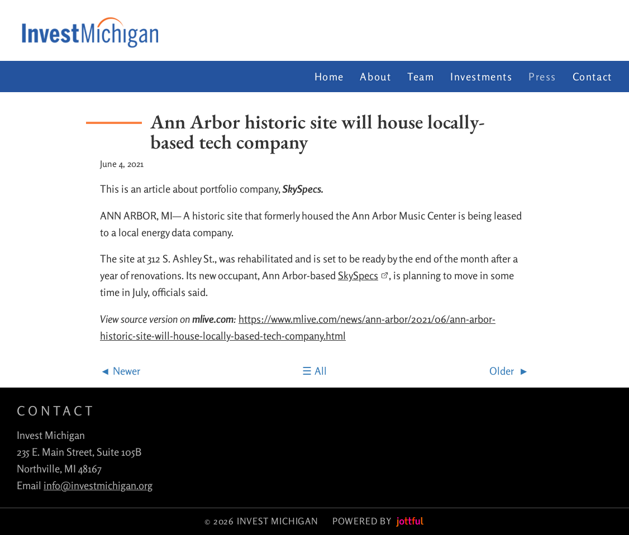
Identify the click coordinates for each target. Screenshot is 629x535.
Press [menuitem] (542, 76)
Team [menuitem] (420, 76)
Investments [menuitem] (481, 76)
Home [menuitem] (329, 76)
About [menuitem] (375, 76)
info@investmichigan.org (98, 485)
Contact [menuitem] (592, 76)
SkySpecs (363, 275)
